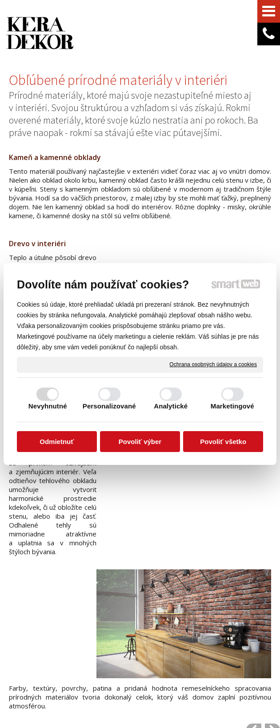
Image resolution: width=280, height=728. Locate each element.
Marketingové (232, 406)
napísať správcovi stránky (205, 687)
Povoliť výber (140, 441)
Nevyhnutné (47, 406)
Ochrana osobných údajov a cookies (213, 364)
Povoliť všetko (223, 441)
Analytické (171, 406)
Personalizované (109, 406)
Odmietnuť (57, 441)
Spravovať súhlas (183, 695)
